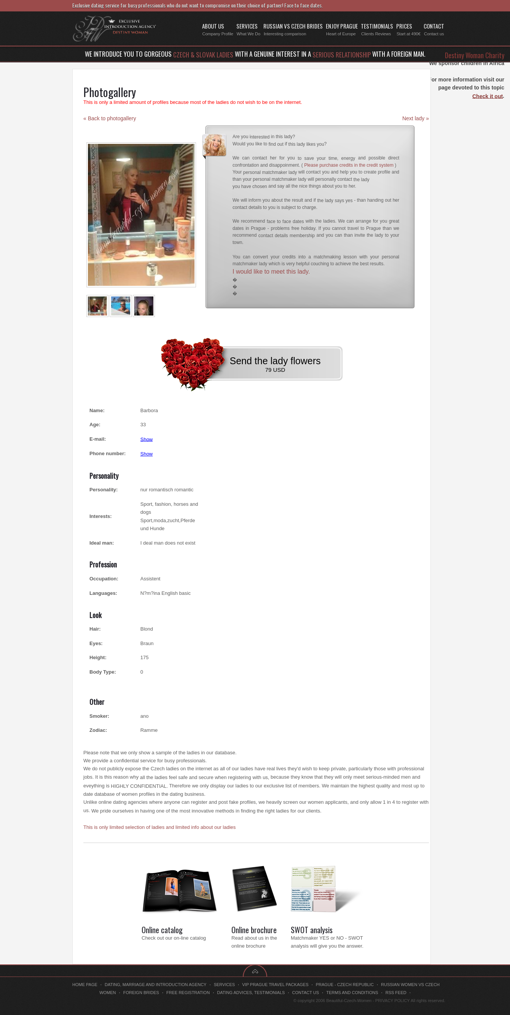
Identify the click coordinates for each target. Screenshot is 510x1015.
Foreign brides (141, 992)
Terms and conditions (352, 992)
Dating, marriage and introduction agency (156, 984)
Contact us (305, 992)
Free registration (188, 992)
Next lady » (415, 118)
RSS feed (396, 992)
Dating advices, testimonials (251, 992)
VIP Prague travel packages (275, 984)
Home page (84, 984)
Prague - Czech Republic (345, 984)
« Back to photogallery (109, 118)
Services (224, 984)
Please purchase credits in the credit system (349, 165)
